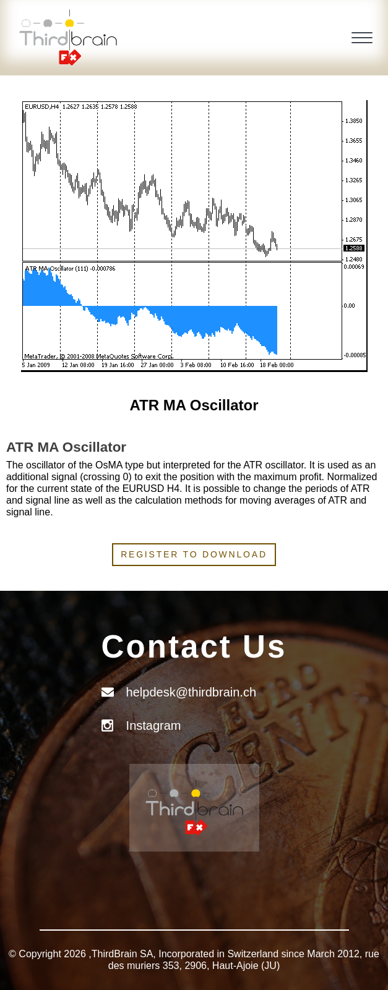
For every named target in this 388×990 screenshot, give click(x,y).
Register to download (194, 554)
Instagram (153, 725)
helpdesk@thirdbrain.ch (191, 692)
